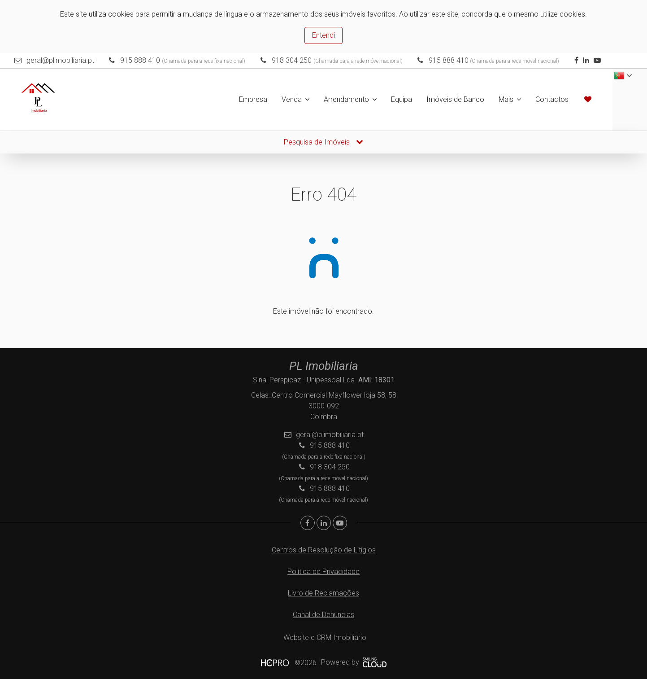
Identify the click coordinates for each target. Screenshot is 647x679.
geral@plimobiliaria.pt (60, 60)
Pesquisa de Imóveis (323, 142)
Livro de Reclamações (323, 593)
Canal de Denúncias (323, 614)
